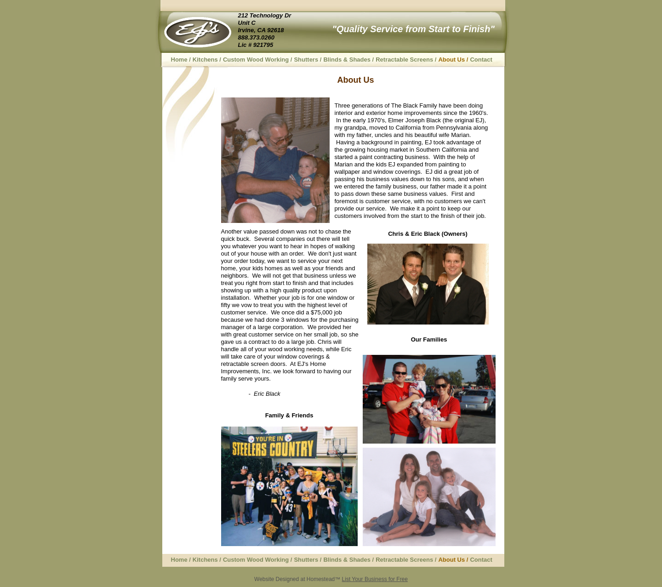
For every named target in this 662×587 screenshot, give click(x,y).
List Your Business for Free (375, 579)
